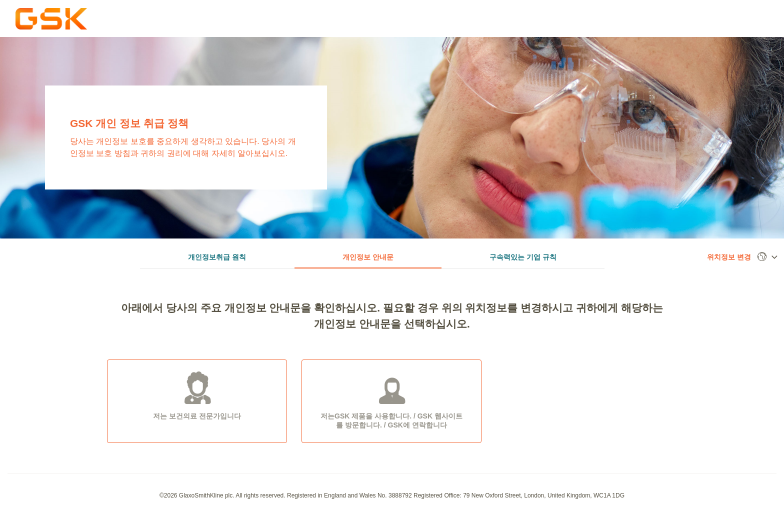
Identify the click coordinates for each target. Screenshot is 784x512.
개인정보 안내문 (368, 257)
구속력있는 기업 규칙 (523, 257)
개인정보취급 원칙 (217, 257)
